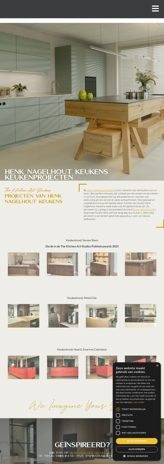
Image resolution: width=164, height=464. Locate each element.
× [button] (157, 366)
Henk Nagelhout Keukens (101, 190)
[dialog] (137, 411)
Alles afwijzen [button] (137, 449)
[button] (137, 456)
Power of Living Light (144, 209)
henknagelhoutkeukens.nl (92, 452)
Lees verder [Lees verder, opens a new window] (138, 402)
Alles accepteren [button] (137, 441)
